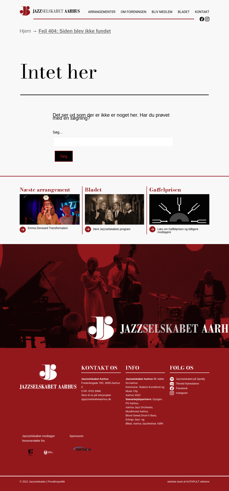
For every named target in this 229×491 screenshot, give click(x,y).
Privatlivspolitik (56, 481)
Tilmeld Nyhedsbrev (184, 384)
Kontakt (202, 12)
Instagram (179, 393)
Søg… (58, 132)
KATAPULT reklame (197, 481)
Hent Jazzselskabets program (111, 229)
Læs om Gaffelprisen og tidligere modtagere (177, 230)
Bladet (183, 12)
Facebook (178, 388)
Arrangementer (102, 12)
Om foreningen (133, 12)
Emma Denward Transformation (48, 228)
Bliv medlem (162, 12)
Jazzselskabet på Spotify (187, 379)
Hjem (25, 31)
